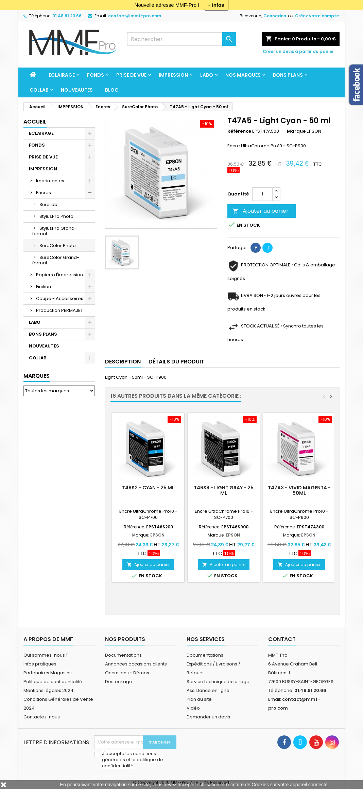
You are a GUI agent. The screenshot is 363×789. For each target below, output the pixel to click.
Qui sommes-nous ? (46, 655)
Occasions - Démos (127, 673)
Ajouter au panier (260, 211)
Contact (282, 639)
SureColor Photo (57, 245)
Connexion (274, 16)
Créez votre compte (317, 16)
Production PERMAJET (59, 310)
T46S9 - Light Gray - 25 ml (224, 490)
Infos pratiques (39, 664)
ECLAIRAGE (62, 75)
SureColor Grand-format (55, 260)
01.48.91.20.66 (67, 16)
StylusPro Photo (56, 216)
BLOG (112, 90)
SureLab (48, 204)
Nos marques (243, 75)
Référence (239, 131)
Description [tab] (123, 361)
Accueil (35, 122)
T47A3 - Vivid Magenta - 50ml (299, 490)
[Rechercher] (181, 39)
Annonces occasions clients (136, 664)
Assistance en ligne (208, 690)
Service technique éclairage (218, 681)
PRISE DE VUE (131, 75)
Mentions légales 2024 (48, 690)
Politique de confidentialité (52, 681)
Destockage (118, 681)
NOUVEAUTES (77, 90)
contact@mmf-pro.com (134, 16)
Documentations (123, 655)
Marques (36, 376)
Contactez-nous (41, 717)
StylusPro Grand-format (54, 231)
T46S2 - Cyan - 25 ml (148, 487)
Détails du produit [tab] (176, 361)
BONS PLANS (288, 75)
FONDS (95, 75)
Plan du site (199, 699)
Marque (296, 131)
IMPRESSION (173, 75)
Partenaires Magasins (47, 673)
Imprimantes (50, 180)
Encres (43, 192)
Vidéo (193, 708)
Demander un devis (208, 717)
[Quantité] (262, 194)
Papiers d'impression (59, 274)
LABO (206, 75)
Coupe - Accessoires (59, 298)
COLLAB (39, 90)
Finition (43, 286)
